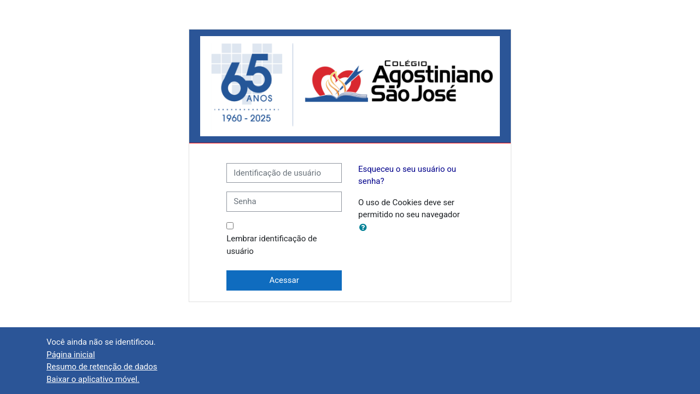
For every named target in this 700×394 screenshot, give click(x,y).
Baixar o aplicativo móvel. (92, 379)
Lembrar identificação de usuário (271, 245)
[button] (365, 228)
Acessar (284, 280)
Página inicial (70, 355)
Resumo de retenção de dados (102, 367)
